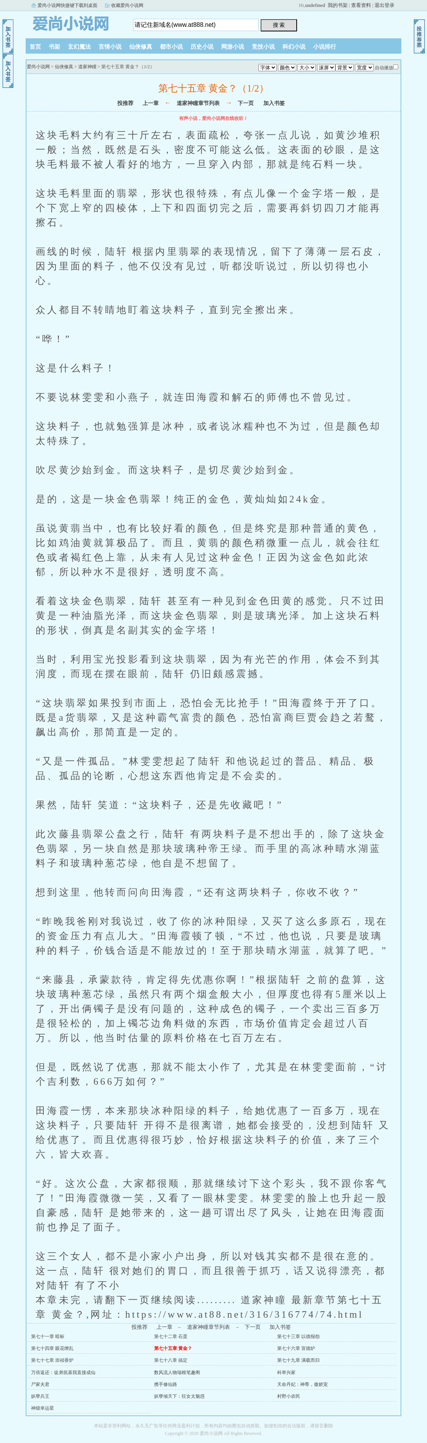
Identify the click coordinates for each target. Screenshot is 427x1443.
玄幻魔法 (79, 47)
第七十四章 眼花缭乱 (52, 1348)
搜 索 (279, 25)
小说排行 (324, 47)
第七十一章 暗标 (47, 1336)
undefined (315, 5)
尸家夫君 (40, 1384)
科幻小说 (293, 47)
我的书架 (338, 5)
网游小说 (232, 47)
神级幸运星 (42, 1408)
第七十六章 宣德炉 (296, 1348)
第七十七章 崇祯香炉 (52, 1360)
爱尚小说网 (74, 22)
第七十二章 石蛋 (170, 1336)
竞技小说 (263, 47)
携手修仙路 (165, 1384)
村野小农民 (288, 1396)
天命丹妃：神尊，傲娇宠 (302, 1384)
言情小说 (110, 47)
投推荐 (125, 103)
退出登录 (384, 5)
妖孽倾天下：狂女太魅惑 (179, 1396)
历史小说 (202, 47)
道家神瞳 (87, 66)
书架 (54, 47)
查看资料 (361, 5)
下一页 (246, 103)
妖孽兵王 (40, 1396)
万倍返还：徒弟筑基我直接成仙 (63, 1372)
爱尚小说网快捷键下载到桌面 (67, 5)
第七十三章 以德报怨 (298, 1336)
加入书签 (274, 103)
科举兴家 (286, 1372)
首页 (35, 47)
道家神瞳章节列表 (198, 103)
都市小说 (171, 47)
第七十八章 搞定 (170, 1360)
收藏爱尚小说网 (127, 5)
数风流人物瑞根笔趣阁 (177, 1372)
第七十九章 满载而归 (298, 1360)
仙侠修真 (140, 47)
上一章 (151, 103)
